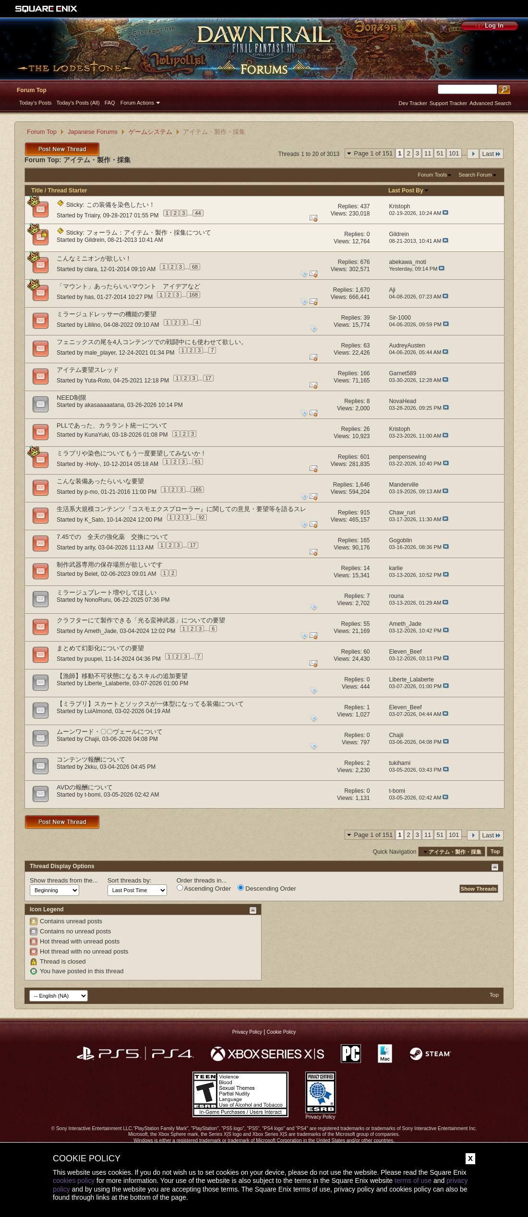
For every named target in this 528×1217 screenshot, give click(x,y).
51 (439, 153)
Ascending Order (204, 888)
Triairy (92, 215)
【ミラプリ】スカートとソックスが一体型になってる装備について (150, 703)
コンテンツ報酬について (91, 759)
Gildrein (94, 240)
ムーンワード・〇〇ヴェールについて (110, 731)
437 (365, 206)
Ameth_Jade (100, 630)
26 (366, 429)
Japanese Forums (93, 131)
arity (89, 547)
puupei (93, 658)
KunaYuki (96, 434)
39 (366, 317)
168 (193, 295)
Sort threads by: (130, 880)
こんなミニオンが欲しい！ (94, 258)
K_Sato (93, 519)
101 (454, 153)
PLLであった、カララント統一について (112, 425)
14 (366, 568)
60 (366, 651)
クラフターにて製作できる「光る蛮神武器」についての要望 (141, 620)
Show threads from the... (64, 880)
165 (197, 489)
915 (365, 512)
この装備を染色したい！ (120, 204)
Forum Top (32, 90)
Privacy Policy (247, 1032)
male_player (100, 352)
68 (195, 267)
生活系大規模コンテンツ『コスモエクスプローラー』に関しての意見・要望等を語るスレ (181, 509)
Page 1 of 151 (373, 153)
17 (208, 378)
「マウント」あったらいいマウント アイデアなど (128, 286)
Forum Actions (137, 103)
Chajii (91, 739)
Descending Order (267, 888)
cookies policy (74, 1180)
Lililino (92, 324)
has (89, 296)
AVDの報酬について (85, 787)
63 (366, 345)
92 (201, 517)
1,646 (362, 484)
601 (365, 456)
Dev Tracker (413, 103)
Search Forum (475, 175)
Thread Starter (67, 190)
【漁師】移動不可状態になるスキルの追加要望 (122, 676)
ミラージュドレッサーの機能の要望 (106, 314)
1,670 (362, 289)
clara (90, 268)
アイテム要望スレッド (88, 369)
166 (365, 373)
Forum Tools (432, 175)
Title (37, 190)
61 (198, 462)
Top (495, 852)
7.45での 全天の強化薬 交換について (112, 536)
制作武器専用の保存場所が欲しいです (110, 564)
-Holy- (92, 463)
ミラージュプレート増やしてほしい (106, 592)
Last (491, 153)
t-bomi (92, 794)
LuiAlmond (98, 711)
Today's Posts (35, 103)
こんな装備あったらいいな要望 (100, 481)
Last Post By (408, 190)
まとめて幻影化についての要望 (100, 648)
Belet (90, 574)
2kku (90, 767)
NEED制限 (71, 397)
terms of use (413, 1180)
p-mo (90, 491)
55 (366, 623)
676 (365, 262)
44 (198, 213)
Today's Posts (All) (78, 103)
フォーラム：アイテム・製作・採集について (148, 232)
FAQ (110, 103)
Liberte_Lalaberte (106, 683)
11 (427, 153)
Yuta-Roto (97, 380)
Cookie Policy (281, 1032)
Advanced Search (490, 103)
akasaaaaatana (104, 405)
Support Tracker (448, 103)
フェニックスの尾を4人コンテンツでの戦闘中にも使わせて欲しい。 (152, 342)
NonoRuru (97, 600)
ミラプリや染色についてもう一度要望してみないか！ (131, 453)
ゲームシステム (150, 131)
